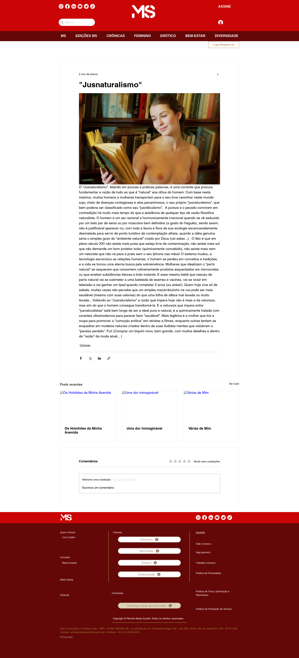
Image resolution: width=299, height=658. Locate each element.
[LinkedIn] (73, 6)
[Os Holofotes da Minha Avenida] (87, 406)
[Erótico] (149, 563)
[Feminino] (149, 539)
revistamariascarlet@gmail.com (87, 632)
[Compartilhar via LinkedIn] (99, 358)
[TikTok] (92, 6)
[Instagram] (61, 6)
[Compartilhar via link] (109, 358)
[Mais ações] (217, 74)
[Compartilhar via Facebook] (81, 358)
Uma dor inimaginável (144, 428)
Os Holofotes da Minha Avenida (83, 430)
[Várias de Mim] (211, 406)
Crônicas (85, 345)
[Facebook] (67, 6)
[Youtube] (80, 6)
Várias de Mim (199, 428)
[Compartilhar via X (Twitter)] (90, 358)
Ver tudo (234, 383)
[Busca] (76, 22)
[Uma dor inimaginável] (149, 406)
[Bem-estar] (149, 551)
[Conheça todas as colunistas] (149, 606)
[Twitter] (86, 6)
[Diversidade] (149, 574)
